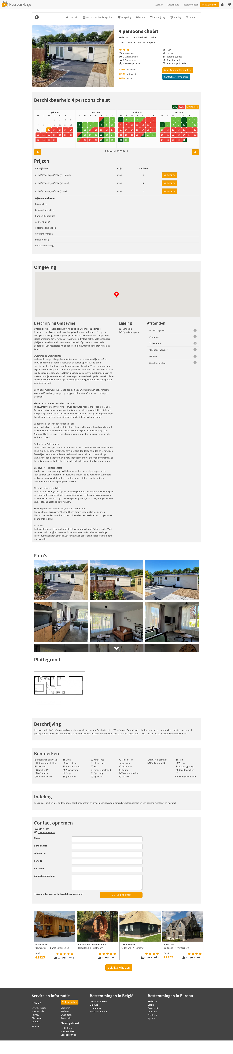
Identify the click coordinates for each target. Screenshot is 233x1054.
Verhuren (65, 1007)
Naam (37, 838)
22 (101, 135)
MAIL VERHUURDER (121, 894)
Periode (38, 860)
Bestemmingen (191, 4)
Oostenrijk (153, 1008)
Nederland (124, 37)
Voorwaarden (38, 1011)
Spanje (151, 1018)
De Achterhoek (140, 37)
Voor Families (67, 1031)
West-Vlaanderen (98, 1011)
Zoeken (159, 4)
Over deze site (39, 1007)
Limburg (94, 1004)
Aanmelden (66, 1018)
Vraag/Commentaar (44, 875)
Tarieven (65, 1011)
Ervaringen (66, 1014)
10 (184, 124)
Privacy (35, 1014)
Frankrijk (152, 1014)
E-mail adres (40, 845)
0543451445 (41, 828)
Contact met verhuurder (176, 76)
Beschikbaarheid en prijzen (177, 70)
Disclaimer (37, 1018)
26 (143, 135)
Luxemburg (95, 1008)
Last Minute (173, 4)
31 (184, 140)
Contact (36, 1021)
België (151, 1004)
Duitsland (152, 1011)
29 (101, 140)
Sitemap (36, 1026)
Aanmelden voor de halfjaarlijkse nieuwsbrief (59, 893)
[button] (222, 4)
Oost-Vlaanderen (98, 1001)
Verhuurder (209, 4)
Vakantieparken (69, 1034)
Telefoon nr (40, 853)
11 (79, 129)
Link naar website (46, 832)
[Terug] (36, 17)
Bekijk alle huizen (119, 967)
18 (79, 135)
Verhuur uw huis (69, 1002)
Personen (39, 868)
